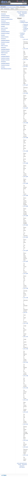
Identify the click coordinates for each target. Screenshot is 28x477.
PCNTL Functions (4, 45)
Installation (25, 25)
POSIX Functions (4, 52)
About (16, 8)
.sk (6, 1)
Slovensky (19, 1)
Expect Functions (4, 28)
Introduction (3, 29)
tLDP (2, 8)
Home (17, 6)
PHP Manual (22, 15)
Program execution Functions (7, 19)
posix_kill (25, 312)
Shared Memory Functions (6, 68)
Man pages (22, 6)
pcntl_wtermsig (20, 11)
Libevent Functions (5, 36)
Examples (3, 26)
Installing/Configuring (5, 15)
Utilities (12, 8)
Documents (3, 6)
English (24, 1)
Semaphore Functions (5, 59)
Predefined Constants (5, 17)
